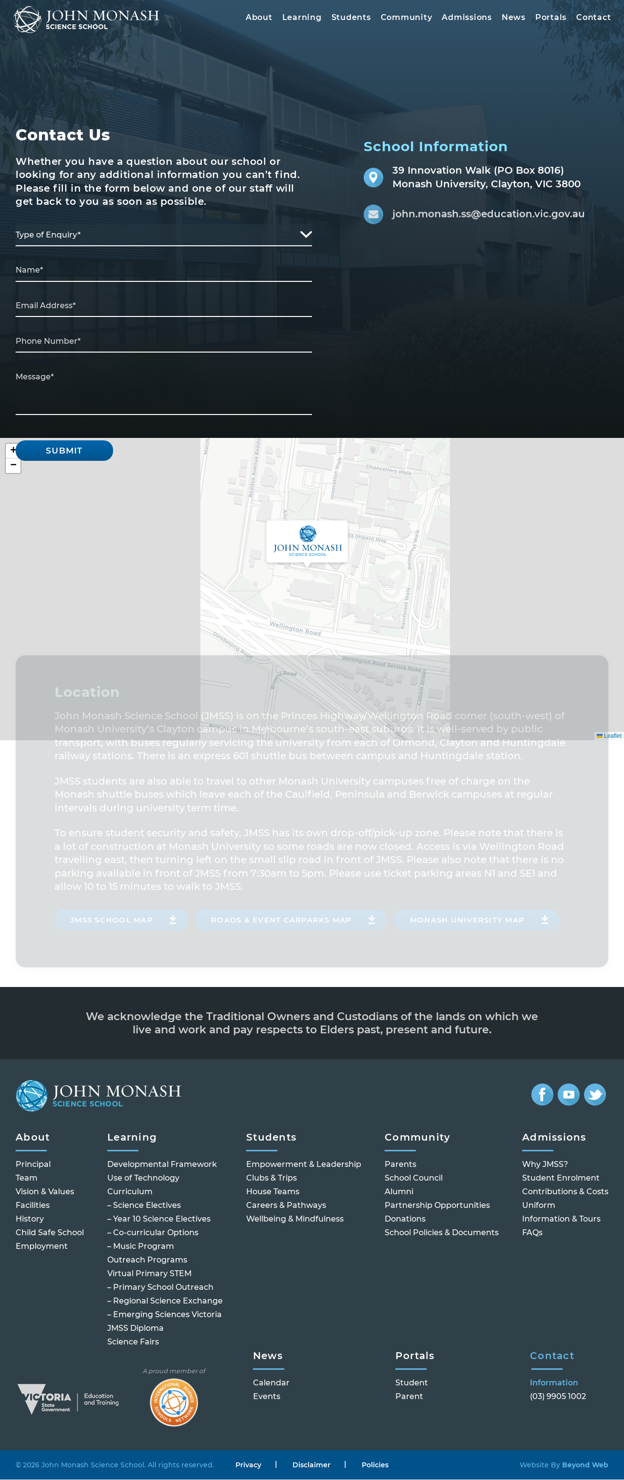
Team (27, 1178)
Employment (42, 1246)
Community (403, 19)
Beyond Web (584, 1464)
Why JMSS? (545, 1164)
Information (554, 1383)
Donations (405, 1219)
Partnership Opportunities (437, 1205)
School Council (414, 1178)
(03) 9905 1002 (558, 1396)
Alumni (399, 1192)
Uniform (538, 1205)
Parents (400, 1164)
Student (411, 1383)
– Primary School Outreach (160, 1287)
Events (266, 1396)
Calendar (271, 1383)
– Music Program (140, 1246)
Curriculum (130, 1192)
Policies (375, 1465)
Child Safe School (50, 1233)
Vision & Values (45, 1192)
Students (348, 19)
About (256, 19)
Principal (33, 1164)
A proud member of (173, 1397)
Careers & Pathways (286, 1205)
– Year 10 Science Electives (159, 1219)
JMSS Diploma (135, 1328)
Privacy (248, 1465)
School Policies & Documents (442, 1233)
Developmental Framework (162, 1164)
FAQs (532, 1233)
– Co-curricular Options (152, 1233)
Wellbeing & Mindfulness (295, 1219)
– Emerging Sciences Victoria (164, 1315)
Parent (409, 1396)
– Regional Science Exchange (165, 1301)
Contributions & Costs (565, 1192)
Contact (591, 19)
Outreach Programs (147, 1260)
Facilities (33, 1205)
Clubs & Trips (271, 1178)
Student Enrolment (561, 1178)
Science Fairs (133, 1342)
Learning (299, 19)
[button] (307, 545)
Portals (548, 19)
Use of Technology (143, 1178)
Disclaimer (311, 1465)
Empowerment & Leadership (303, 1164)
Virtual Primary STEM (149, 1274)
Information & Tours (561, 1219)
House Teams (272, 1192)
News (511, 19)
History (30, 1219)
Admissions (464, 19)
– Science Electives (144, 1205)
